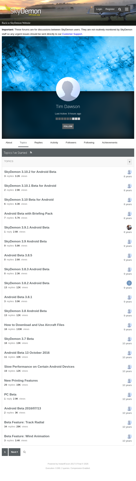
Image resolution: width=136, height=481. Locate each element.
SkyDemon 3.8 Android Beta (25, 311)
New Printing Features (21, 380)
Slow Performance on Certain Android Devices (39, 366)
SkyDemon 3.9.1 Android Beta (26, 227)
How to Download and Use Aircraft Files (34, 325)
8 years (128, 176)
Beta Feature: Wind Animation (27, 436)
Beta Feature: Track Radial (24, 422)
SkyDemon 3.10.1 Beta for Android (30, 185)
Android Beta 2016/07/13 (22, 408)
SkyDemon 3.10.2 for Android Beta (30, 172)
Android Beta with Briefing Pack (28, 213)
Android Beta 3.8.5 (18, 255)
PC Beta (10, 394)
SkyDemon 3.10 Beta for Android (29, 199)
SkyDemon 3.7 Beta (19, 339)
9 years (128, 246)
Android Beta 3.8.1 (18, 297)
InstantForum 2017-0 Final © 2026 (73, 464)
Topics (8, 161)
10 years (127, 343)
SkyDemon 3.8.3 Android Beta (26, 269)
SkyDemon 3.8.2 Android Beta (26, 283)
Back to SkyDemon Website (16, 23)
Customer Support (72, 34)
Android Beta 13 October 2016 (27, 352)
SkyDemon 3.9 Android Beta (25, 241)
